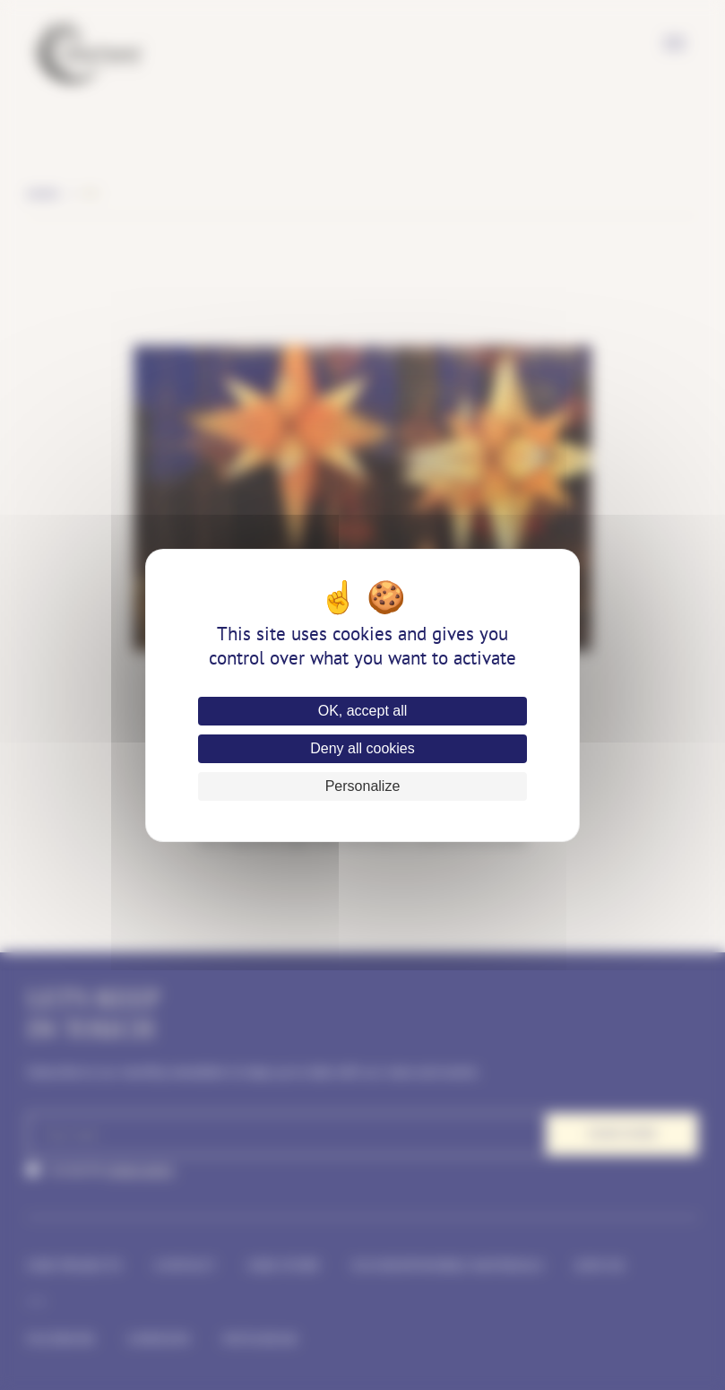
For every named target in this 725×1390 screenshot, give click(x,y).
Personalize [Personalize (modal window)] (363, 786)
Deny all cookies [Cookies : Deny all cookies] (362, 748)
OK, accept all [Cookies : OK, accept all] (363, 710)
